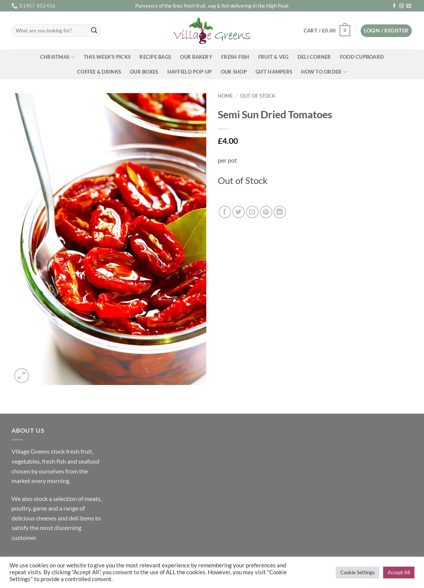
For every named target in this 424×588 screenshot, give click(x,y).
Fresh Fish (235, 57)
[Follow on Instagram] (401, 6)
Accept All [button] (399, 572)
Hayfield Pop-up (189, 72)
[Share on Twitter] (238, 212)
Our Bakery (196, 57)
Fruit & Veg (273, 57)
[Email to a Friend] (252, 212)
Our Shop (234, 72)
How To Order (324, 72)
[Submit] (93, 30)
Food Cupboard (362, 57)
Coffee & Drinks (99, 72)
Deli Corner (314, 57)
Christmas (57, 57)
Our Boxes (144, 72)
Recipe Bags (155, 57)
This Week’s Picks (107, 57)
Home (225, 96)
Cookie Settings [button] (357, 572)
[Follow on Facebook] (394, 6)
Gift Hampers (274, 72)
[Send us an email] (408, 6)
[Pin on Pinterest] (266, 212)
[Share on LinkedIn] (279, 212)
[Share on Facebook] (224, 212)
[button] (327, 31)
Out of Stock (257, 96)
